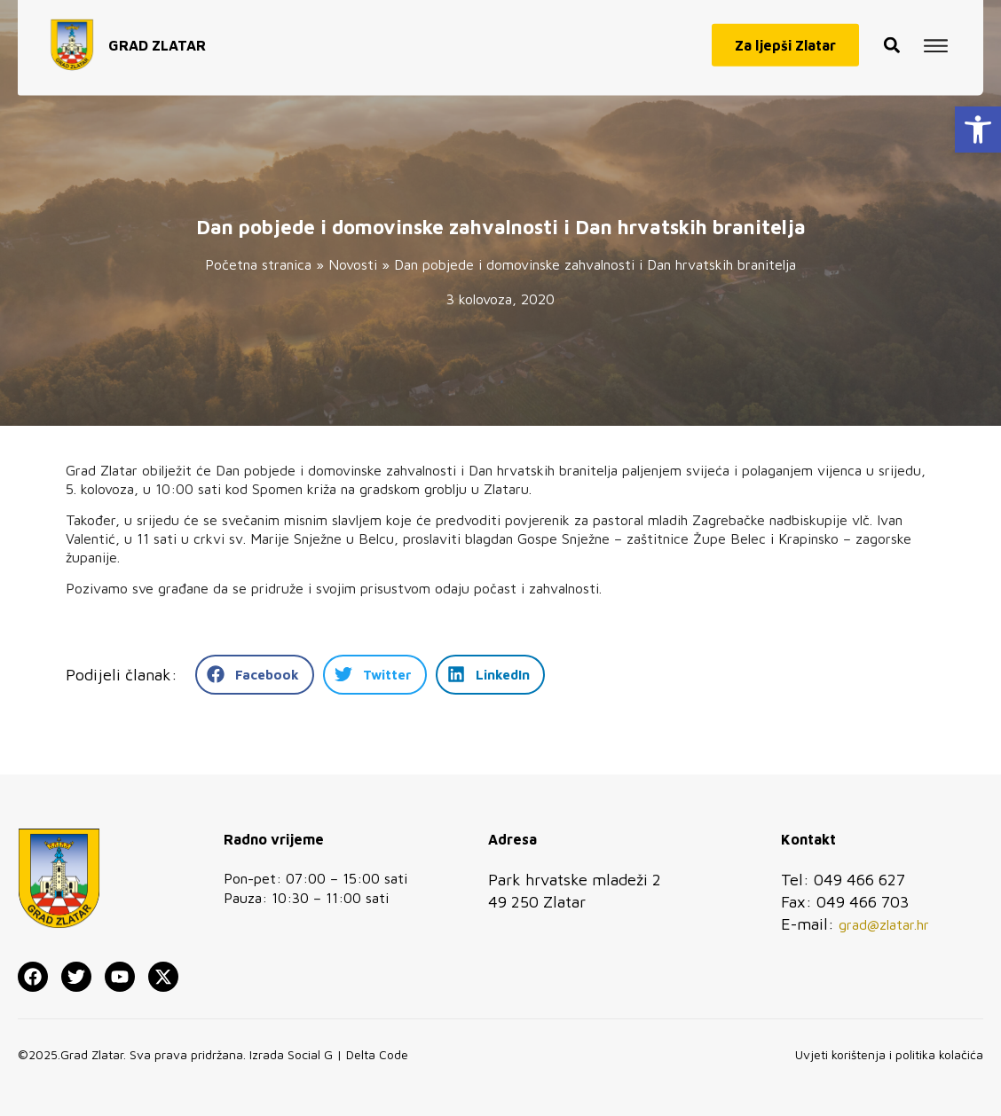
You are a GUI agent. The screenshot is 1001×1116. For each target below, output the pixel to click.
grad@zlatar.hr (884, 924)
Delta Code (377, 1054)
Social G (310, 1054)
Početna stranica (258, 264)
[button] (978, 129)
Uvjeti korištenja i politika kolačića (889, 1054)
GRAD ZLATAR (157, 36)
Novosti (352, 264)
